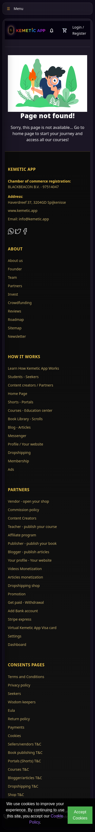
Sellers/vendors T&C (24, 744)
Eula (11, 710)
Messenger (17, 435)
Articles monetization (25, 577)
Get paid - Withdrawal (26, 602)
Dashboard (17, 644)
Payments (16, 727)
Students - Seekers (23, 376)
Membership (18, 461)
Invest (13, 294)
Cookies (14, 735)
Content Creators (22, 518)
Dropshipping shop (24, 585)
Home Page (17, 393)
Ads (11, 469)
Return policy (19, 718)
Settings (14, 636)
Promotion (17, 594)
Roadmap (16, 319)
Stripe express (19, 619)
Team (12, 277)
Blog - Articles (19, 427)
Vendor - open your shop (28, 501)
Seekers (14, 693)
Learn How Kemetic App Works (33, 368)
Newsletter (17, 336)
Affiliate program (22, 535)
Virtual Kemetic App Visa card (32, 627)
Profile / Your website (25, 444)
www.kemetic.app (22, 210)
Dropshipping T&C (23, 786)
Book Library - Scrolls (25, 418)
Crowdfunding (20, 302)
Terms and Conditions (26, 676)
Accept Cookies (80, 815)
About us (15, 260)
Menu (15, 8)
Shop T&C (16, 794)
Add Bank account (23, 610)
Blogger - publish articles (28, 551)
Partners (15, 285)
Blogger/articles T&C (25, 777)
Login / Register (79, 30)
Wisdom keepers (21, 702)
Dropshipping (19, 452)
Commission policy (23, 509)
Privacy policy (19, 685)
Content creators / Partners (30, 385)
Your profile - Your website (30, 560)
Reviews (14, 311)
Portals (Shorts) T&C (24, 760)
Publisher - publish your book (32, 543)
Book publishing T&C (25, 752)
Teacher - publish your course (32, 526)
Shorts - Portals (20, 402)
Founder (15, 269)
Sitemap (15, 327)
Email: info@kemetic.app (28, 218)
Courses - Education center (30, 410)
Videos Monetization (25, 568)
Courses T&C (18, 769)
